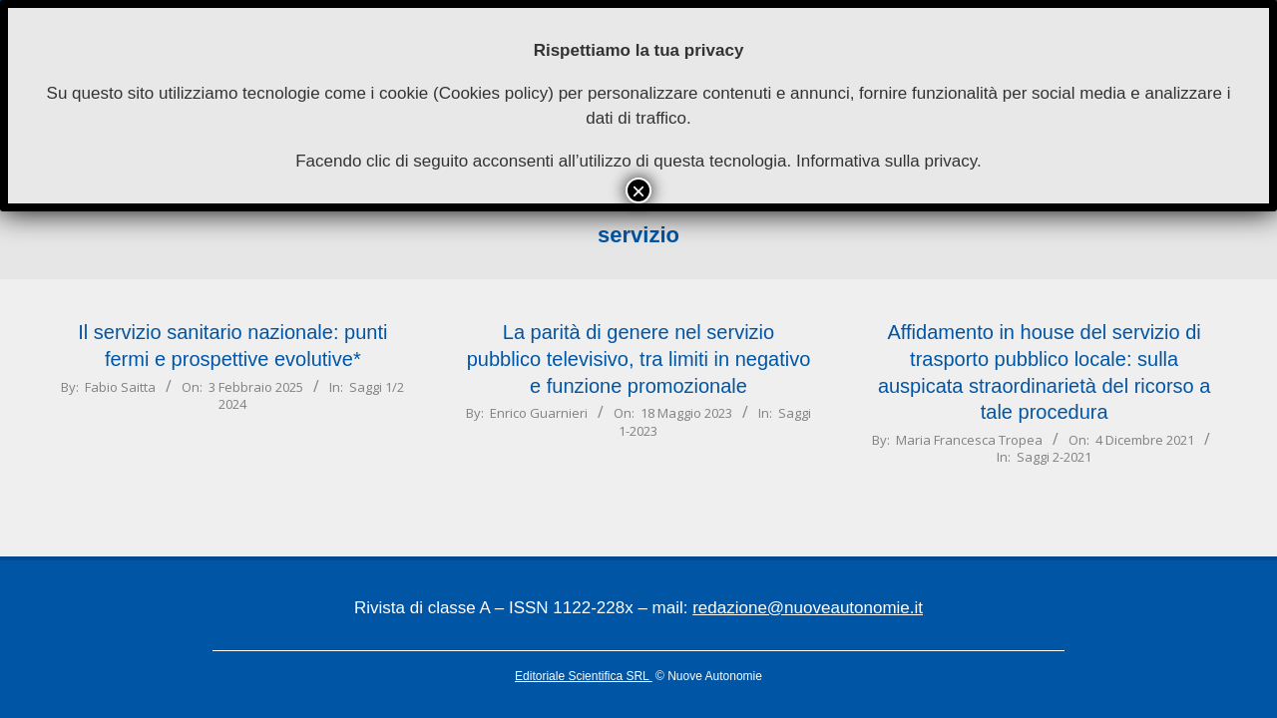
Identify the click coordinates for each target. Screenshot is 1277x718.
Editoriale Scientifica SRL (583, 676)
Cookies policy (494, 93)
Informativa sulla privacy (886, 161)
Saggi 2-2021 (1054, 457)
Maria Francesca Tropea (969, 440)
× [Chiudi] (638, 190)
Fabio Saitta (120, 387)
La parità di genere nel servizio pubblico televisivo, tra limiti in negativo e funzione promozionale (639, 358)
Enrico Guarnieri (539, 413)
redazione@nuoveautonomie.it (807, 607)
